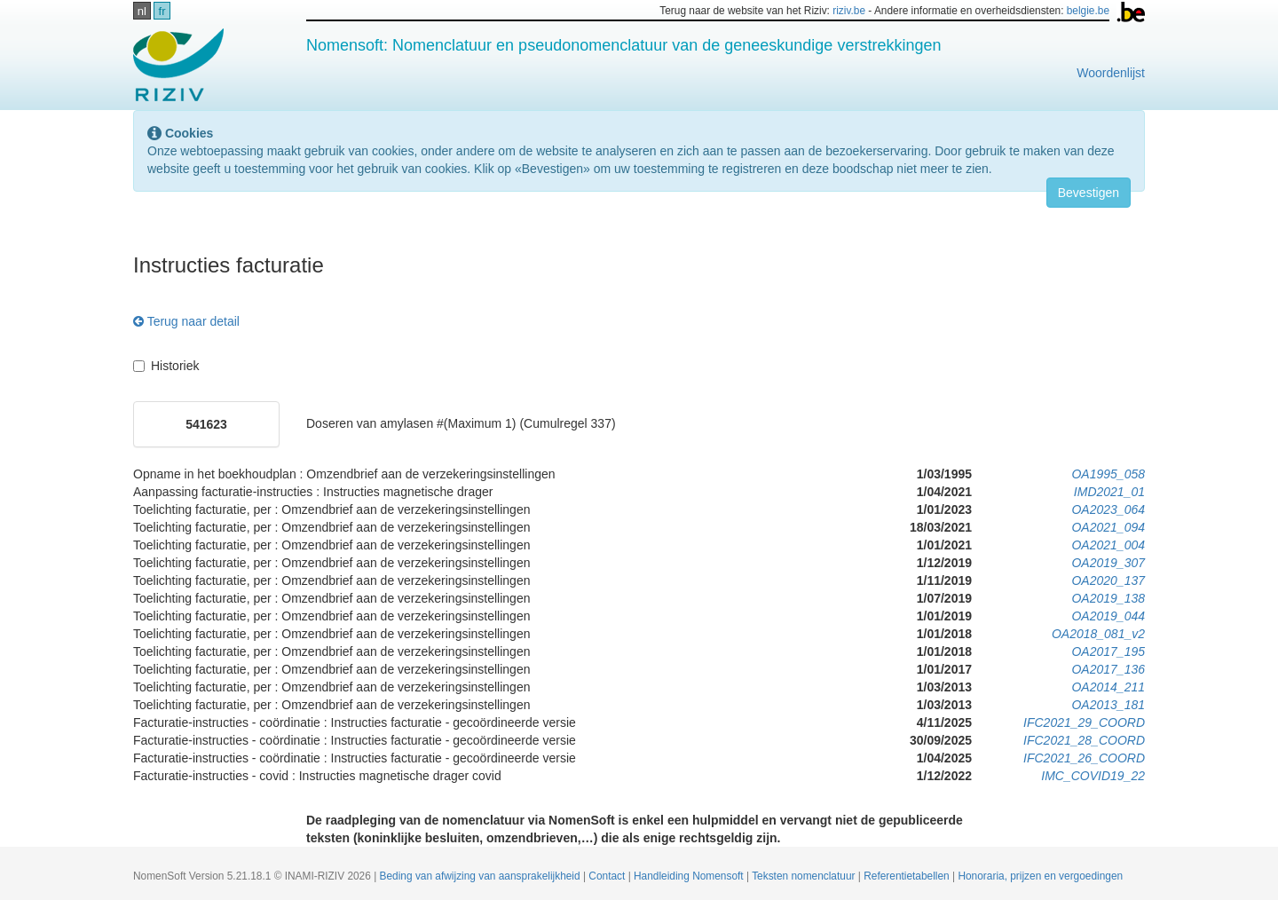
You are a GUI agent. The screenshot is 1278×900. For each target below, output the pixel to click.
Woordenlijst (1111, 73)
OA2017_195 (1108, 651)
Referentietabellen (908, 876)
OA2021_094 (1108, 527)
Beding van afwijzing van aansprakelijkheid (481, 876)
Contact (607, 876)
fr (162, 11)
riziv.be (848, 10)
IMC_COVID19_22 (1093, 776)
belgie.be (1088, 10)
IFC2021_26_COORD (1084, 758)
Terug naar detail (186, 321)
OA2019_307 (1108, 563)
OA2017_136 (1108, 669)
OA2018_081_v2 (1098, 634)
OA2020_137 (1108, 580)
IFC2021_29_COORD (1084, 722)
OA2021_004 (1108, 545)
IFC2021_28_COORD (1084, 740)
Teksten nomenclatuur (805, 876)
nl (142, 11)
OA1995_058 (1108, 474)
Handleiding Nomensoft (690, 876)
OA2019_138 (1108, 598)
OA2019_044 (1108, 616)
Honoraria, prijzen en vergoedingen (1040, 876)
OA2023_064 (1108, 509)
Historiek (166, 366)
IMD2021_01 (1109, 492)
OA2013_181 (1108, 705)
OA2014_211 (1108, 687)
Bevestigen (1088, 193)
